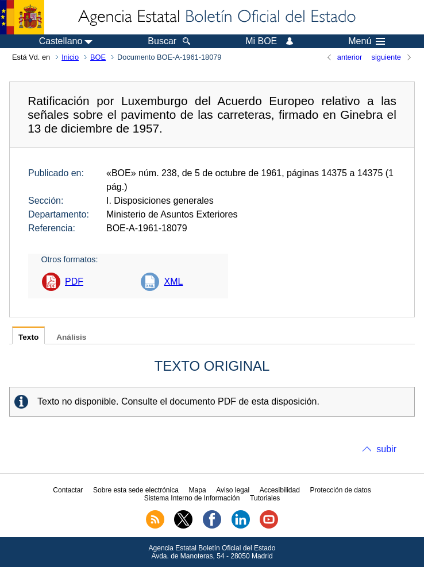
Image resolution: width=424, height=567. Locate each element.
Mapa (197, 490)
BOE (98, 57)
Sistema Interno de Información (192, 498)
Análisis (71, 337)
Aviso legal (232, 490)
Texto (28, 337)
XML (173, 281)
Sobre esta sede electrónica (136, 490)
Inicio (70, 57)
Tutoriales (265, 498)
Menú (366, 41)
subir (386, 449)
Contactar (68, 490)
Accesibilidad (280, 490)
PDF (74, 281)
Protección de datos (340, 490)
